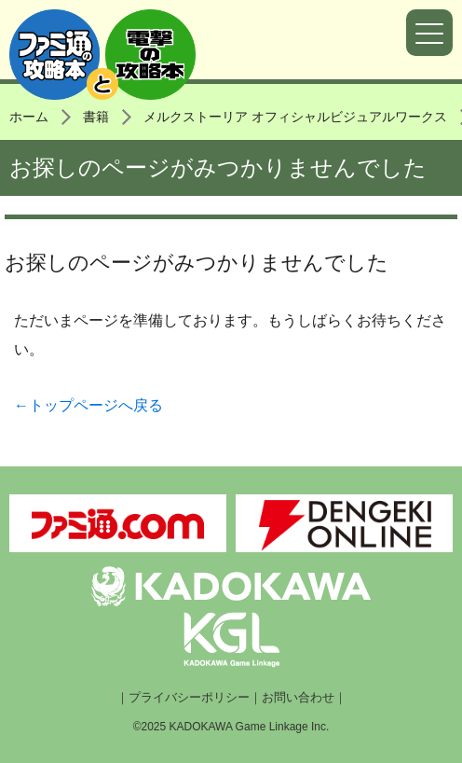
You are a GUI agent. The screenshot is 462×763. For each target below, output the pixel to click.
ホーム (28, 116)
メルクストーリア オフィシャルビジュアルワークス (295, 116)
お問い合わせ (298, 697)
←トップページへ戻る (88, 405)
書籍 (96, 116)
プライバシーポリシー (189, 697)
